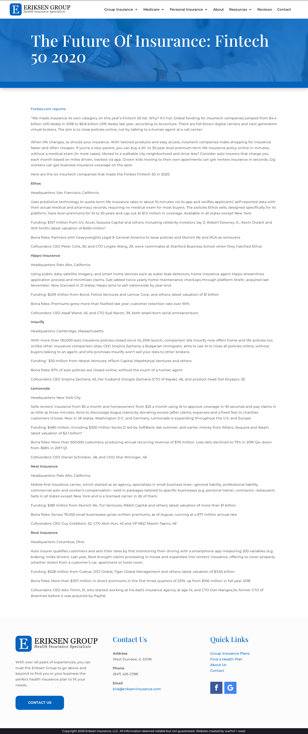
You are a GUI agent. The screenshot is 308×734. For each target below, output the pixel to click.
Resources (238, 9)
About (218, 9)
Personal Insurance (186, 9)
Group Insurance (118, 9)
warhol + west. (235, 731)
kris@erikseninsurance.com (137, 689)
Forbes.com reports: (48, 109)
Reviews (264, 9)
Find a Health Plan (226, 659)
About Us (218, 665)
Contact (284, 9)
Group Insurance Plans (230, 653)
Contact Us (39, 702)
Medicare (151, 9)
